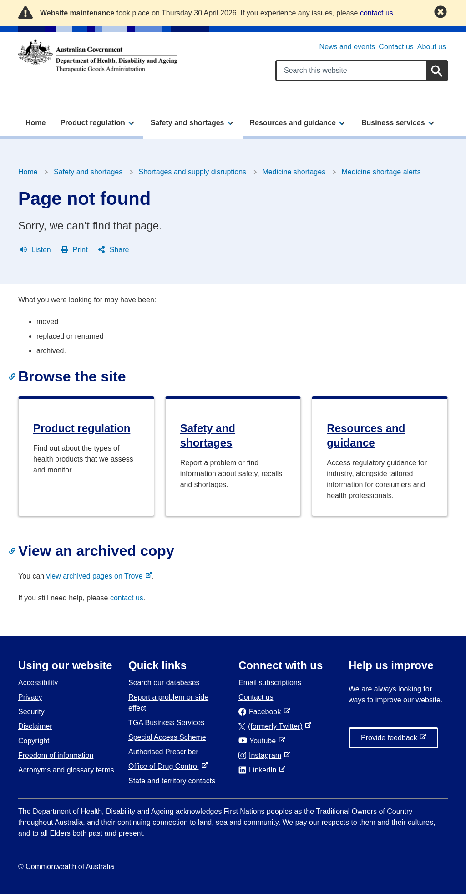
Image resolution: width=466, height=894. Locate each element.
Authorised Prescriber (163, 752)
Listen (35, 249)
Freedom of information (55, 755)
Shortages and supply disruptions (193, 172)
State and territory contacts (171, 781)
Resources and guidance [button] (293, 123)
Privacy (30, 697)
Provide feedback (391, 740)
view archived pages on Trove (96, 576)
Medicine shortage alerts (380, 172)
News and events (347, 47)
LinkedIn (259, 770)
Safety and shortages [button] (187, 123)
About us (431, 47)
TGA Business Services (166, 722)
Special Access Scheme (167, 737)
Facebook (261, 712)
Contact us (396, 47)
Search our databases (164, 682)
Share (113, 249)
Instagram (261, 755)
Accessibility (38, 682)
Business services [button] (393, 123)
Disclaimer (35, 726)
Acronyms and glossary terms (66, 770)
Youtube (258, 741)
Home (35, 123)
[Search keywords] (361, 70)
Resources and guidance (366, 435)
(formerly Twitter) (272, 726)
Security (31, 712)
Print (74, 249)
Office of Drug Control (165, 766)
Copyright (33, 741)
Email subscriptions (269, 682)
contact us (126, 598)
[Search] (437, 70)
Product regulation (81, 428)
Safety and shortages (88, 172)
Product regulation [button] (92, 123)
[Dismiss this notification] (440, 12)
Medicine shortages (293, 172)
